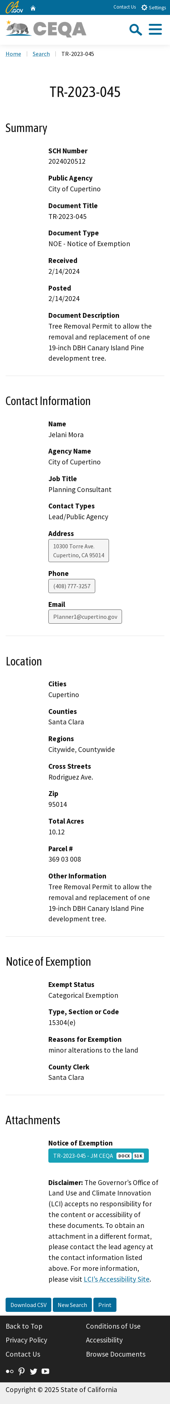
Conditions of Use (113, 1326)
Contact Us (124, 7)
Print (105, 1305)
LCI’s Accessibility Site (117, 1279)
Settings (153, 7)
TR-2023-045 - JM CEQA (98, 1155)
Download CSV (28, 1305)
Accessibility (104, 1339)
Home (13, 53)
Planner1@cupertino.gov (85, 616)
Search (41, 53)
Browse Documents (115, 1354)
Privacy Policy (26, 1339)
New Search (72, 1305)
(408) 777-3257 (71, 586)
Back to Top (24, 1326)
